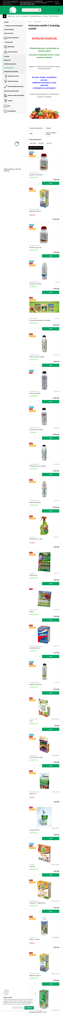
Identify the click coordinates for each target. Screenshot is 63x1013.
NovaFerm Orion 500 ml (36, 177)
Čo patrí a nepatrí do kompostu (40, 855)
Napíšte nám (11, 16)
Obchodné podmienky (36, 16)
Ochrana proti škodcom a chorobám (34, 258)
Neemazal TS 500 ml (52, 178)
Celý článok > (55, 842)
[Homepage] (4, 16)
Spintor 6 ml (49, 504)
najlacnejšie (33, 143)
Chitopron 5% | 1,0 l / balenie (35, 341)
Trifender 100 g (34, 672)
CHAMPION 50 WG (51, 421)
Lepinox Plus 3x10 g (51, 671)
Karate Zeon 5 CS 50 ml (36, 503)
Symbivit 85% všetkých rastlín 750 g (18, 143)
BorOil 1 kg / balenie (51, 341)
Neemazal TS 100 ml (35, 629)
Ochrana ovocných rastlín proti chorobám (51, 715)
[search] (39, 10)
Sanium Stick (50, 380)
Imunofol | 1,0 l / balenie (50, 300)
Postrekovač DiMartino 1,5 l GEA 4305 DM (18, 122)
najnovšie (48, 143)
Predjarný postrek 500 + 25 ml (52, 629)
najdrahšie (41, 143)
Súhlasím (29, 1008)
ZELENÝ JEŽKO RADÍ (54, 16)
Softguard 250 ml (35, 543)
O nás (17, 16)
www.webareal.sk (37, 1011)
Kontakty (45, 16)
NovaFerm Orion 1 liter (36, 217)
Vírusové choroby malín (38, 907)
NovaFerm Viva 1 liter (52, 217)
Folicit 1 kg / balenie (35, 300)
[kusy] (32, 188)
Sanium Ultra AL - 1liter (35, 381)
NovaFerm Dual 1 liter (36, 461)
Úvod (29, 21)
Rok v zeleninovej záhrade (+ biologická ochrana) (36, 715)
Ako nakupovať (24, 16)
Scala (47, 462)
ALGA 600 (22, 152)
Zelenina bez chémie (52, 761)
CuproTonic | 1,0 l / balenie (51, 258)
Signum (32, 420)
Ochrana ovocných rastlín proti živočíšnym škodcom (36, 760)
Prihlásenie (51, 2)
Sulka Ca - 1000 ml (51, 586)
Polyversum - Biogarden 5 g (34, 585)
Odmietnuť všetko (17, 1007)
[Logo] (13, 10)
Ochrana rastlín (37, 21)
